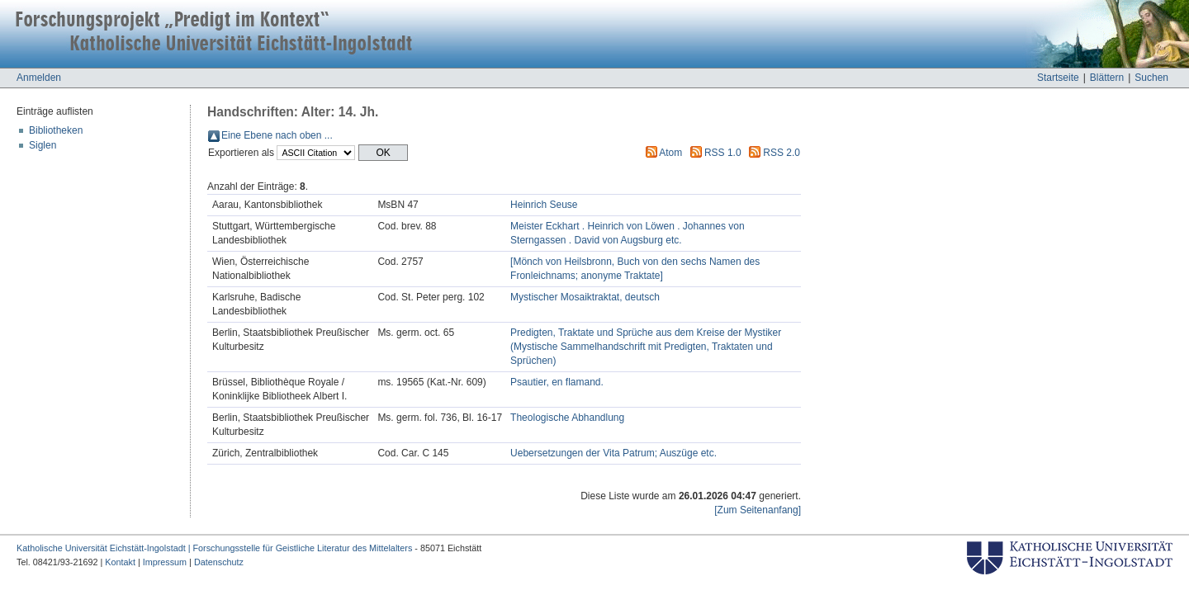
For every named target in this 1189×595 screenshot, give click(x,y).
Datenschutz (219, 562)
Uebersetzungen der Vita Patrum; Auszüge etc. (613, 453)
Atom (670, 152)
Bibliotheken (56, 130)
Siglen (42, 145)
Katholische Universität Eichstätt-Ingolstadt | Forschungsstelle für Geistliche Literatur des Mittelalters (214, 548)
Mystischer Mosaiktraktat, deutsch (585, 297)
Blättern (1107, 77)
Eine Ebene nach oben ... (277, 135)
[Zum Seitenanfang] (757, 510)
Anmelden (39, 77)
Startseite (1058, 77)
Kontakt (120, 562)
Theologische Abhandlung (567, 417)
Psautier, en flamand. (557, 382)
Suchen (1151, 77)
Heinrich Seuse (543, 204)
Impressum (165, 562)
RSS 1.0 (722, 152)
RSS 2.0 (781, 152)
